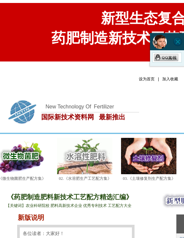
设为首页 (147, 79)
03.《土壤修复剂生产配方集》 (150, 178)
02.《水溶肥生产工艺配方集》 (86, 178)
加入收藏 (170, 79)
